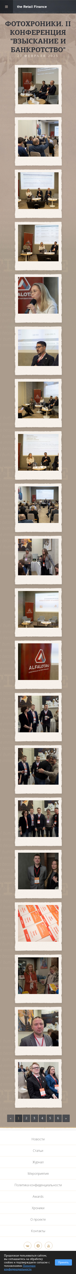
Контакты (38, 1231)
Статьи (38, 1150)
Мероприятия (38, 1173)
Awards (38, 1196)
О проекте (38, 1219)
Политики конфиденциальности (19, 1267)
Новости (38, 1139)
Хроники (38, 1208)
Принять (63, 1262)
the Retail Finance (32, 7)
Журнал (38, 1162)
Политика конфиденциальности (38, 1185)
